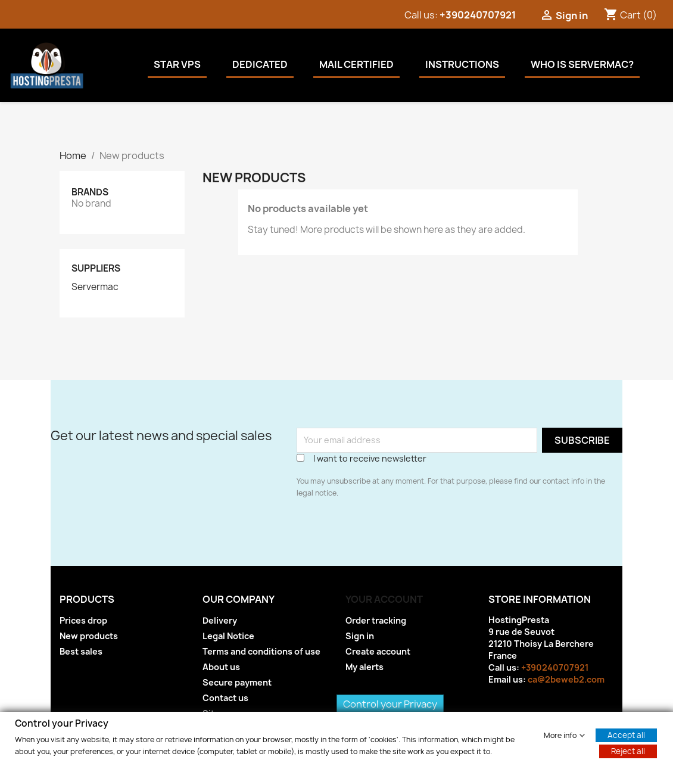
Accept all (626, 734)
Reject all (628, 750)
